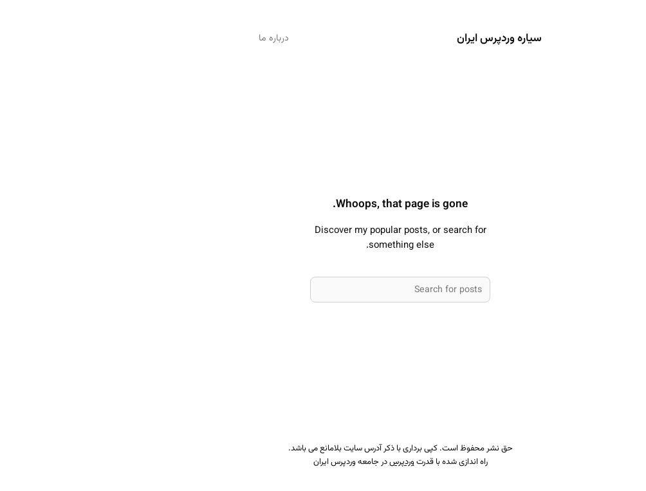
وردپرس (324, 462)
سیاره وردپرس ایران (422, 38)
